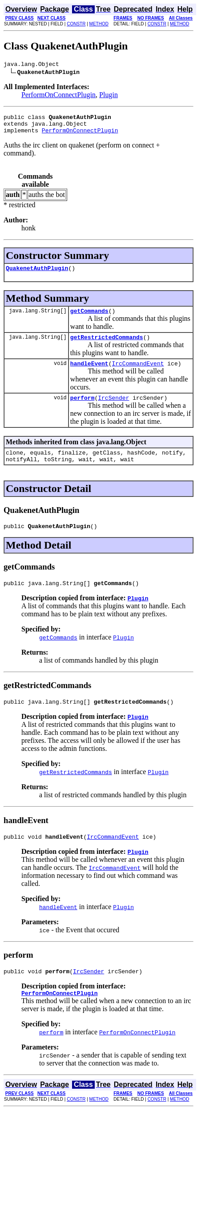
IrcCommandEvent (138, 374)
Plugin (108, 96)
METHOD (99, 23)
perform (82, 410)
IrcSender (113, 410)
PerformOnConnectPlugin (58, 96)
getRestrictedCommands (106, 346)
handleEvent (89, 374)
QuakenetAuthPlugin (37, 275)
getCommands (89, 319)
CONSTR (76, 23)
